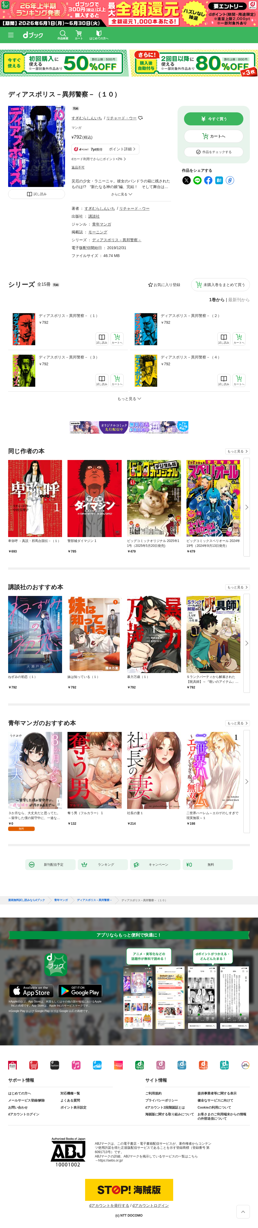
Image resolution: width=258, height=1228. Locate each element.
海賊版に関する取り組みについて (169, 1114)
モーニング (97, 232)
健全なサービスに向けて (215, 1100)
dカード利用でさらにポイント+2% (97, 159)
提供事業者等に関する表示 (217, 1093)
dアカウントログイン (23, 1114)
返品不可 (78, 167)
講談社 (94, 216)
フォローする (140, 118)
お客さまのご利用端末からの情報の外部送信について (222, 1116)
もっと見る (235, 451)
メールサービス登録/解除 (26, 1100)
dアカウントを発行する (109, 1205)
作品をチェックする (217, 152)
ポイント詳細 (120, 149)
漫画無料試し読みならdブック (26, 900)
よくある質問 (70, 1100)
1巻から (217, 300)
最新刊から (239, 300)
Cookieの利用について (214, 1107)
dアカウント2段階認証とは (165, 1107)
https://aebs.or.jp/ (110, 1160)
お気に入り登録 (167, 285)
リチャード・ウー (121, 118)
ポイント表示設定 (73, 1107)
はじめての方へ (19, 1093)
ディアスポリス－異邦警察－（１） (69, 315)
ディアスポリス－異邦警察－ (116, 240)
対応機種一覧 (70, 1093)
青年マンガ (101, 224)
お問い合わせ (18, 1107)
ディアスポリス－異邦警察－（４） (191, 357)
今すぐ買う (217, 119)
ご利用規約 (153, 1093)
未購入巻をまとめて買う (224, 285)
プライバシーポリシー (161, 1100)
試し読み (40, 194)
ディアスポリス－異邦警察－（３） (69, 357)
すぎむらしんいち (87, 118)
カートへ (217, 136)
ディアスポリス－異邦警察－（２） (191, 315)
